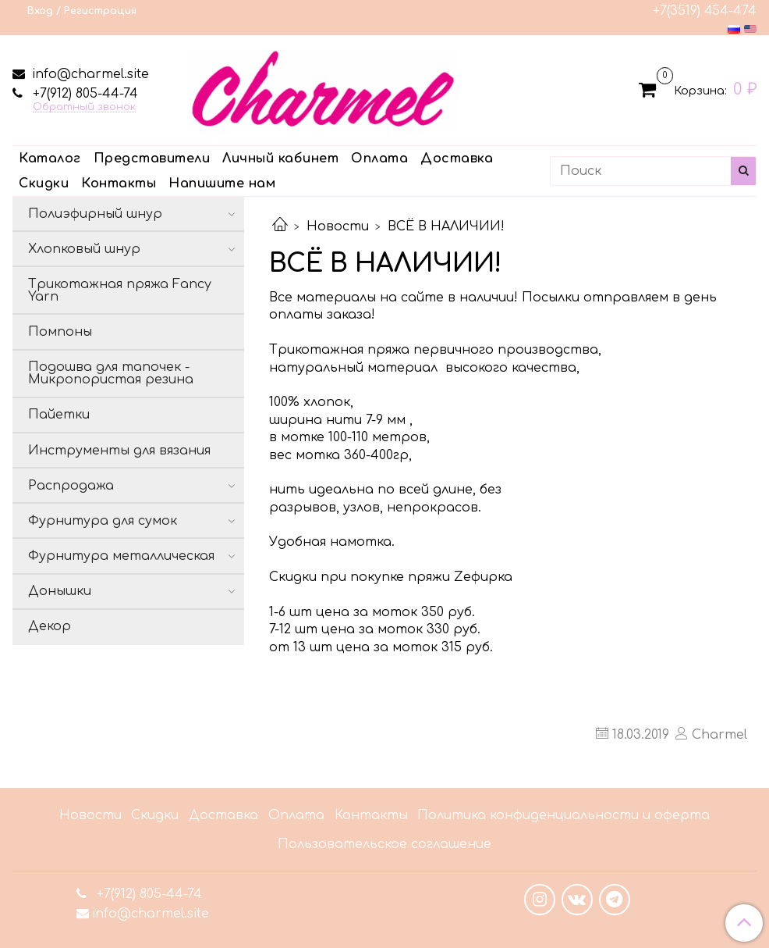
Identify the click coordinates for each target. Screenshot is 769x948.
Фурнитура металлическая (121, 556)
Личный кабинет (280, 158)
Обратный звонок (84, 107)
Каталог (50, 158)
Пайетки (59, 415)
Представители (152, 158)
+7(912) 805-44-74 (83, 94)
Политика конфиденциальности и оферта (563, 815)
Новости (338, 226)
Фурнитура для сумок (102, 521)
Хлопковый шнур (84, 249)
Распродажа (71, 486)
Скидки (44, 183)
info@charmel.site (88, 74)
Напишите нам (221, 183)
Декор (49, 626)
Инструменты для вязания (119, 451)
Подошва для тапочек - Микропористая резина (110, 373)
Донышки (59, 591)
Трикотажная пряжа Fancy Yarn (119, 290)
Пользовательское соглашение (384, 844)
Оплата (379, 158)
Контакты (118, 183)
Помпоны (60, 332)
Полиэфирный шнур (95, 214)
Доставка (456, 158)
